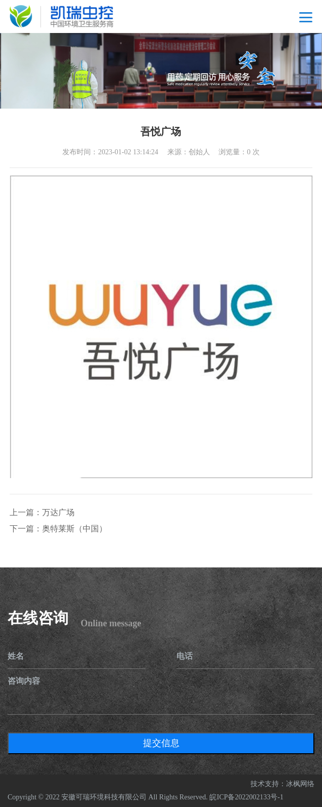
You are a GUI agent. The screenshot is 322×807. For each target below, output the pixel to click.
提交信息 (161, 743)
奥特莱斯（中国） (74, 528)
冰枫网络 (300, 784)
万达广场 (58, 512)
